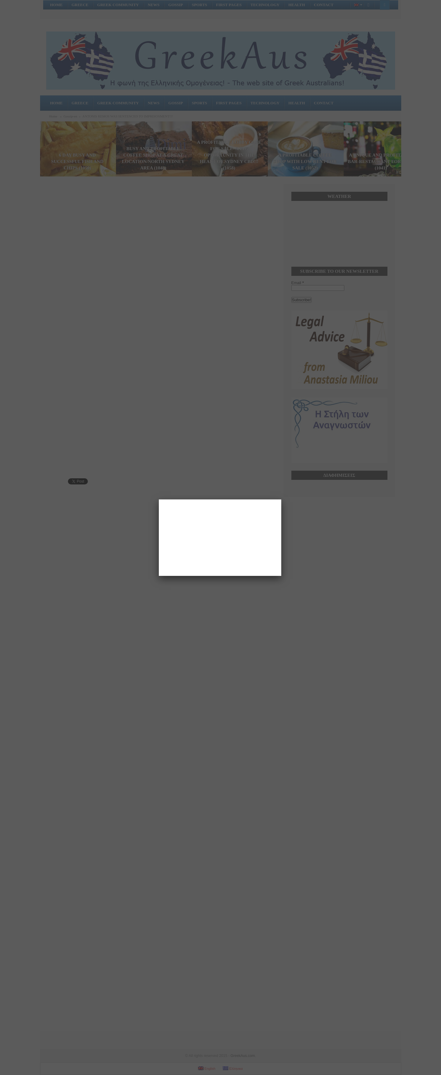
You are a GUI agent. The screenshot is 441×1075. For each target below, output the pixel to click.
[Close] (281, 499)
